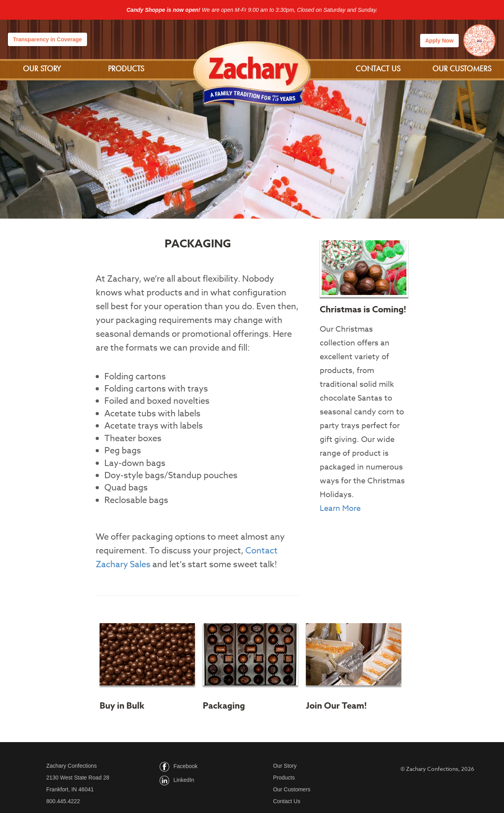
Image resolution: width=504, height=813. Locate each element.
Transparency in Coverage (47, 39)
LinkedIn (183, 780)
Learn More (340, 508)
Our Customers (461, 68)
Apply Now (439, 40)
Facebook (185, 766)
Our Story (42, 68)
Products (126, 68)
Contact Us (378, 68)
